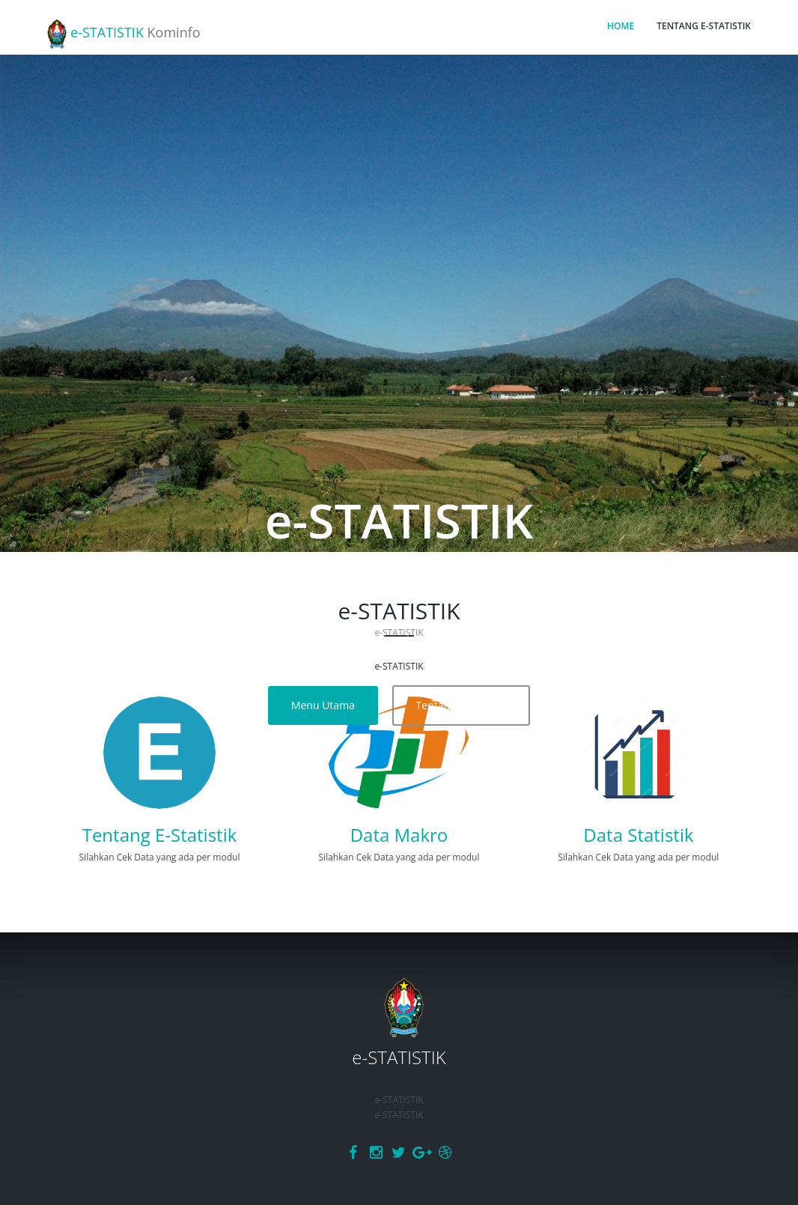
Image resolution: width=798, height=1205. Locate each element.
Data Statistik (638, 834)
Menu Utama (323, 705)
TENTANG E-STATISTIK (704, 25)
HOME (620, 25)
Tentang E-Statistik (461, 705)
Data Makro (399, 834)
